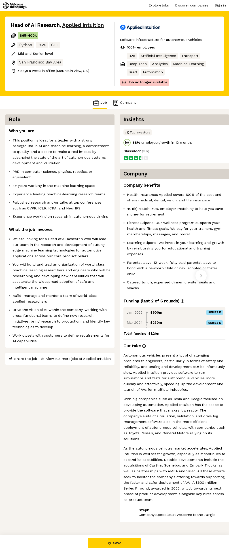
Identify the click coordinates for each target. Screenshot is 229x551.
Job (100, 102)
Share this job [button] (23, 359)
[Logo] (15, 5)
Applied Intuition (83, 25)
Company (124, 102)
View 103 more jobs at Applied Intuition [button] (76, 359)
